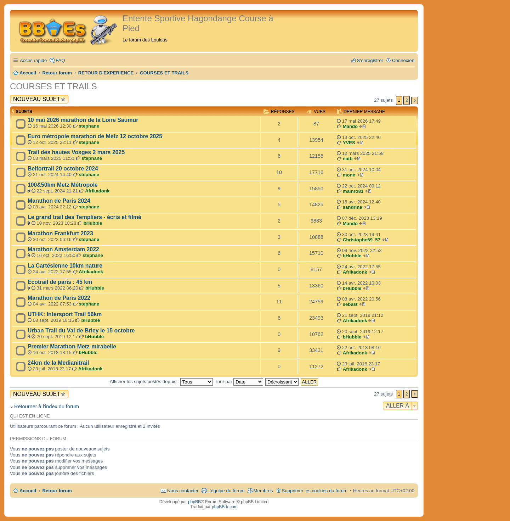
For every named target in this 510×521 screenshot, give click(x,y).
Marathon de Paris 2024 (59, 201)
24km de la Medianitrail (58, 363)
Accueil (27, 490)
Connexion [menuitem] (403, 60)
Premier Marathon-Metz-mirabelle (72, 346)
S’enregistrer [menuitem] (370, 60)
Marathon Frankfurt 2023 (60, 233)
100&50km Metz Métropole (63, 185)
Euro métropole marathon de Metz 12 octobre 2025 (95, 136)
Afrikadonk (97, 191)
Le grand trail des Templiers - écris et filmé (84, 217)
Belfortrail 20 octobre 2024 (63, 169)
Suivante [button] (414, 100)
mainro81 (353, 191)
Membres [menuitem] (263, 490)
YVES (349, 142)
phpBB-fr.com (225, 506)
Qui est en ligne (30, 416)
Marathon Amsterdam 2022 (63, 249)
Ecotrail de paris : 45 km (60, 282)
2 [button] (407, 100)
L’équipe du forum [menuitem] (226, 490)
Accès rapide (33, 60)
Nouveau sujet (36, 99)
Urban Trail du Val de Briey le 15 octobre (81, 330)
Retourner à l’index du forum (46, 406)
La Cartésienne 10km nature (65, 266)
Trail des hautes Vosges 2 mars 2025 (76, 152)
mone (349, 175)
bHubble (93, 223)
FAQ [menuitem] (60, 60)
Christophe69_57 (361, 239)
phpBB (194, 501)
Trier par (239, 381)
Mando (350, 126)
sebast (350, 304)
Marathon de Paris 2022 (59, 298)
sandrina (352, 207)
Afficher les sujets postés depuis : (161, 381)
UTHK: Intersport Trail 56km (65, 314)
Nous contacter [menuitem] (183, 490)
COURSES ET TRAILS (53, 86)
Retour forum (57, 490)
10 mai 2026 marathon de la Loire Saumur (83, 120)
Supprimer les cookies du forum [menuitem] (314, 490)
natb (348, 158)
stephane (89, 126)
